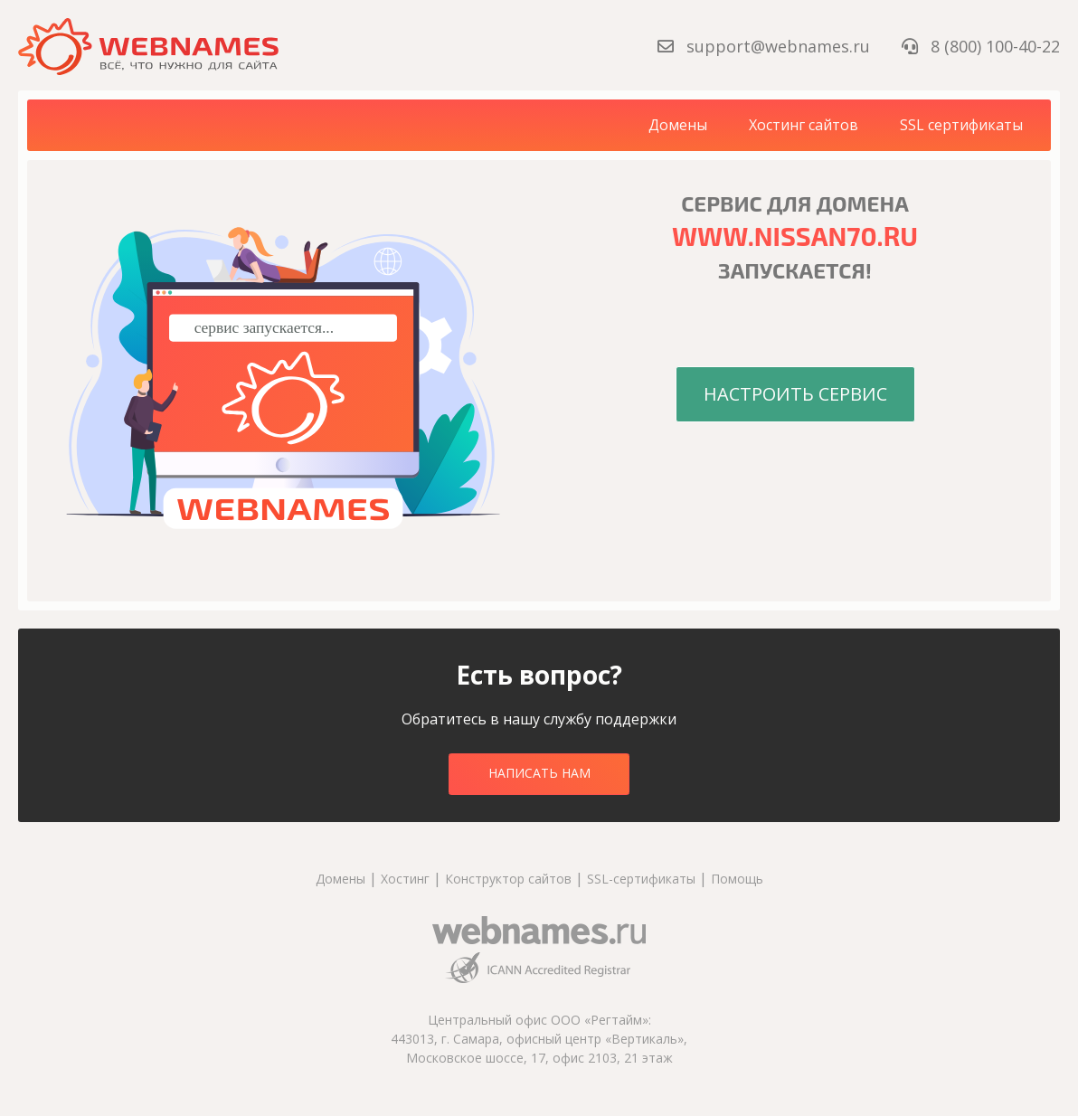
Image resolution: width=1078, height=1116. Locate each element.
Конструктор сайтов (508, 878)
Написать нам (539, 772)
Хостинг (405, 878)
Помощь (737, 878)
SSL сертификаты (961, 125)
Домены (677, 125)
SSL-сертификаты (643, 878)
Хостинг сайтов (803, 125)
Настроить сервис (795, 394)
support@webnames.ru (766, 46)
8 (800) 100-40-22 (981, 46)
